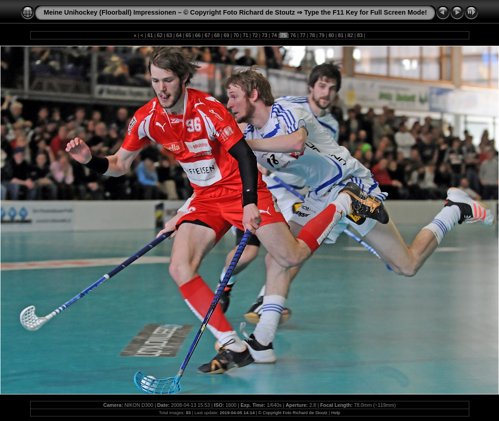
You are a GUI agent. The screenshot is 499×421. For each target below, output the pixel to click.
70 (236, 35)
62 (160, 35)
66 (198, 35)
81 (341, 35)
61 (150, 35)
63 (169, 35)
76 (293, 35)
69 (226, 35)
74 (274, 35)
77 (303, 35)
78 (312, 35)
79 (321, 35)
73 (264, 35)
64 (179, 35)
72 (255, 35)
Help (335, 412)
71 (245, 35)
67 (207, 35)
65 (188, 35)
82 (350, 35)
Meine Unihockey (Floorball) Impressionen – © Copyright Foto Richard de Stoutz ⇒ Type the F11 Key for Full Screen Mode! (235, 12)
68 (217, 35)
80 (331, 35)
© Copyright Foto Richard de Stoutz (293, 412)
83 (360, 35)
